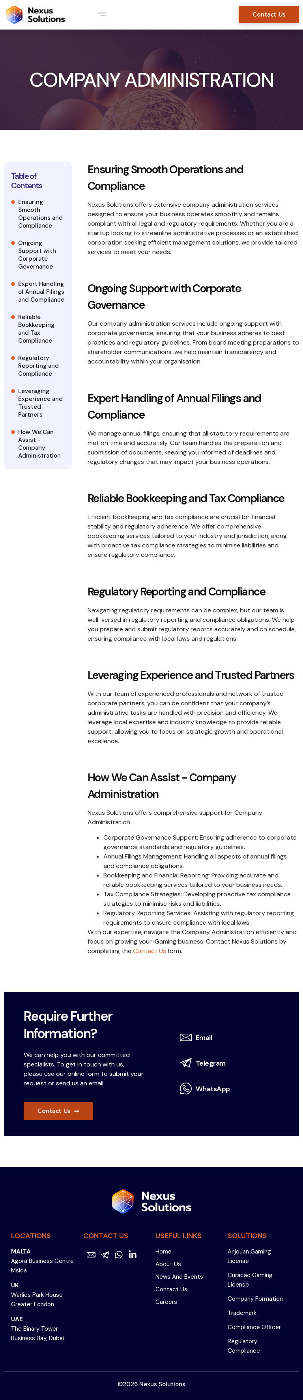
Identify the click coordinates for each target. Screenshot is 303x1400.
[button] (102, 14)
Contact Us (149, 951)
